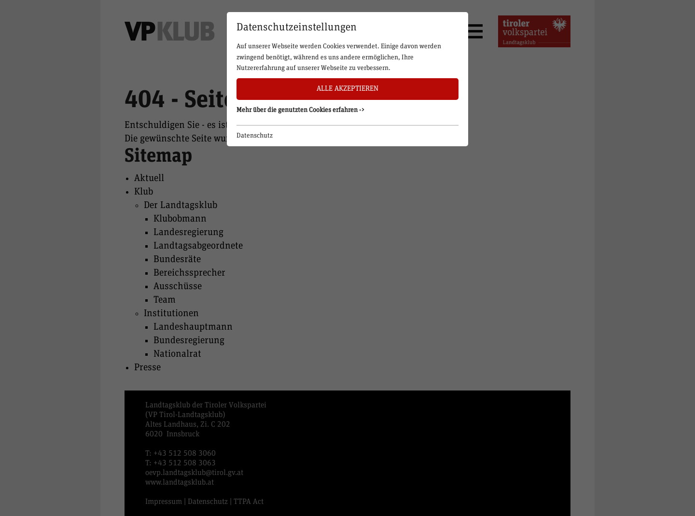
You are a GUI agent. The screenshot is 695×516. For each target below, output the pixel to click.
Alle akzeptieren (347, 88)
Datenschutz (254, 135)
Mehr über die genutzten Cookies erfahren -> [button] (300, 110)
